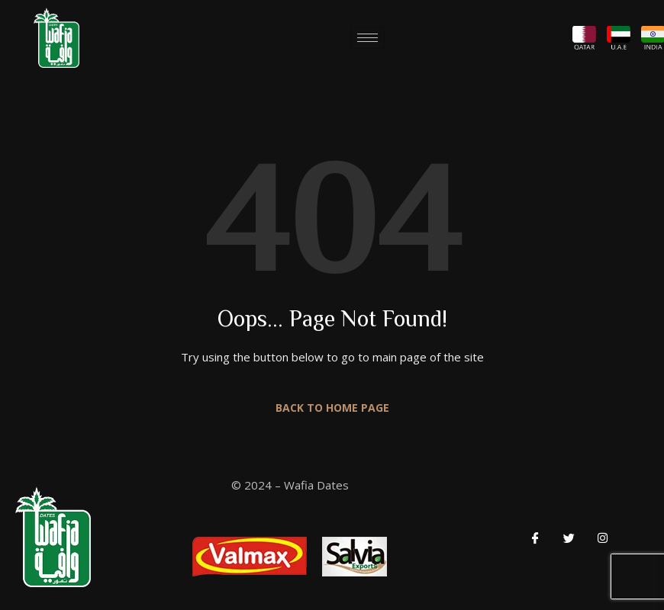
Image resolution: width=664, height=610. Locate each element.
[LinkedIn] (602, 536)
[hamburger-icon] (367, 38)
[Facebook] (535, 536)
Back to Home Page (332, 407)
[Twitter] (568, 536)
